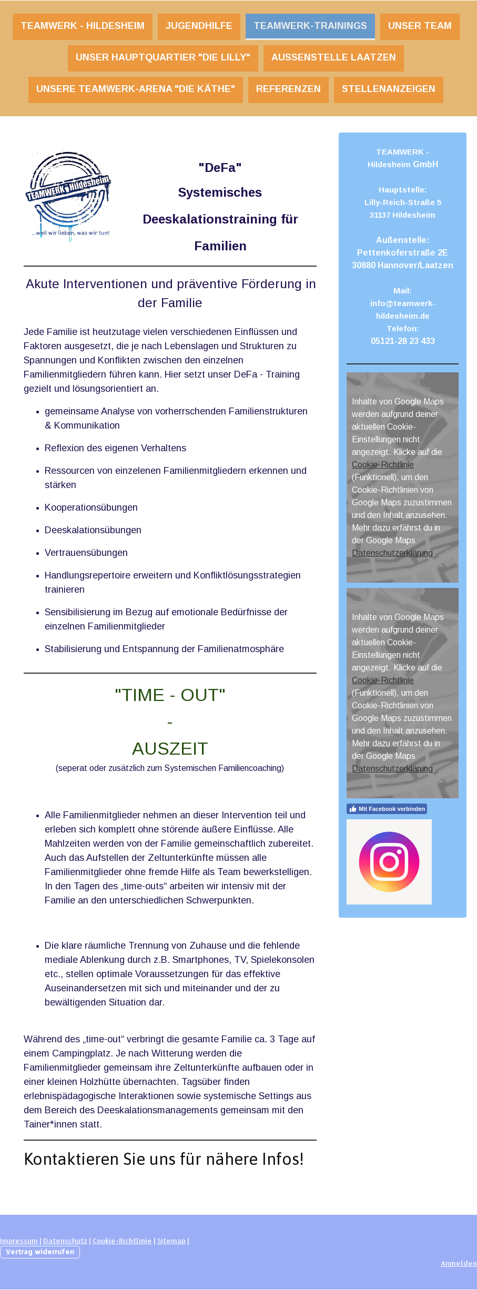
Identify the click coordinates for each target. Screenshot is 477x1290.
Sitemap (171, 1240)
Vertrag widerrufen (40, 1251)
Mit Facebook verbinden (387, 809)
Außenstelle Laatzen (333, 57)
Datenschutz (65, 1240)
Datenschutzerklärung (392, 552)
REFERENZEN (288, 89)
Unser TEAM (420, 26)
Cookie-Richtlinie (383, 464)
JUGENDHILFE (199, 26)
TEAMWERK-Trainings (310, 26)
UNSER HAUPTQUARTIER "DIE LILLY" (163, 57)
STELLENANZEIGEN (388, 89)
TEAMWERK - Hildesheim (83, 26)
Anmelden (459, 1263)
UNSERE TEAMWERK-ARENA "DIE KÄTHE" (135, 89)
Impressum (19, 1240)
